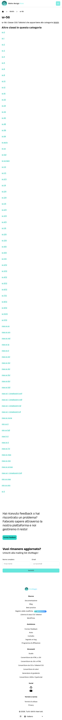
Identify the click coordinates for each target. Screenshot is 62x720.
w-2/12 (4, 265)
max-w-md (6, 338)
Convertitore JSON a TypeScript (31, 677)
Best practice (31, 608)
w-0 (3, 32)
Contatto (31, 636)
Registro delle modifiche (24, 611)
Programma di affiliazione (31, 643)
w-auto (5, 142)
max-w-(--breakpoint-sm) (12, 394)
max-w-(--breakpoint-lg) (11, 406)
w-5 (3, 63)
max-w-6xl (6, 381)
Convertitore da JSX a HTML (31, 661)
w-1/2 (4, 167)
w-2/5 (4, 210)
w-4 (3, 57)
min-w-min (6, 485)
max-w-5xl (6, 375)
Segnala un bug (31, 640)
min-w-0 (5, 424)
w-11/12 (4, 320)
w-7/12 (4, 296)
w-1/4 (4, 185)
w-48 (4, 124)
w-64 (4, 136)
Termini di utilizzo (31, 702)
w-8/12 (4, 302)
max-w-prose (7, 467)
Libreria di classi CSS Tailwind (30, 615)
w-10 (3, 81)
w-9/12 (4, 308)
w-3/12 (4, 271)
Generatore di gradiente (31, 673)
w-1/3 (4, 173)
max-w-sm (6, 332)
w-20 (4, 100)
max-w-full (6, 387)
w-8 (3, 75)
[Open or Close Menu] (58, 3)
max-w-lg (5, 345)
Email (34, 559)
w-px (4, 149)
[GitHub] (31, 687)
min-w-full (6, 430)
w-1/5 (4, 204)
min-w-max (6, 479)
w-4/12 (4, 277)
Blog (31, 604)
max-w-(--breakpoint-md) (12, 400)
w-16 (3, 94)
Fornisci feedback (9, 537)
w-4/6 (4, 247)
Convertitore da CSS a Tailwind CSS (31, 665)
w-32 (4, 112)
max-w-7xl (6, 449)
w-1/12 (4, 259)
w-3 (3, 51)
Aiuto (31, 633)
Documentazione (31, 601)
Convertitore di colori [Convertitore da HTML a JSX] (31, 669)
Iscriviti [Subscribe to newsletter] (31, 570)
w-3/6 (4, 240)
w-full (4, 155)
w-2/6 (4, 234)
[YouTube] (31, 690)
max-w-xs (5, 326)
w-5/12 (4, 283)
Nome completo (8, 559)
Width (12, 11)
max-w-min (6, 461)
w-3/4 (4, 198)
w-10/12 (5, 314)
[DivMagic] (15, 3)
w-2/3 (4, 179)
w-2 (3, 45)
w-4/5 (4, 222)
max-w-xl (5, 351)
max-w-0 (5, 443)
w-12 (3, 87)
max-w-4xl (6, 369)
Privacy (31, 705)
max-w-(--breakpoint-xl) (11, 412)
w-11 (3, 491)
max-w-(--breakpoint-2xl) (12, 473)
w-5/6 (4, 253)
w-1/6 (4, 228)
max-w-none (7, 418)
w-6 (3, 69)
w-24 (4, 106)
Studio (31, 654)
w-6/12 (4, 289)
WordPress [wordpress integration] (31, 618)
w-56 (22, 11)
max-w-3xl (6, 363)
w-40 (4, 118)
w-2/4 (4, 191)
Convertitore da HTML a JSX (31, 657)
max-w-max (6, 455)
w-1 (3, 38)
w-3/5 (4, 216)
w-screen (6, 161)
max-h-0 (5, 436)
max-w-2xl (6, 357)
